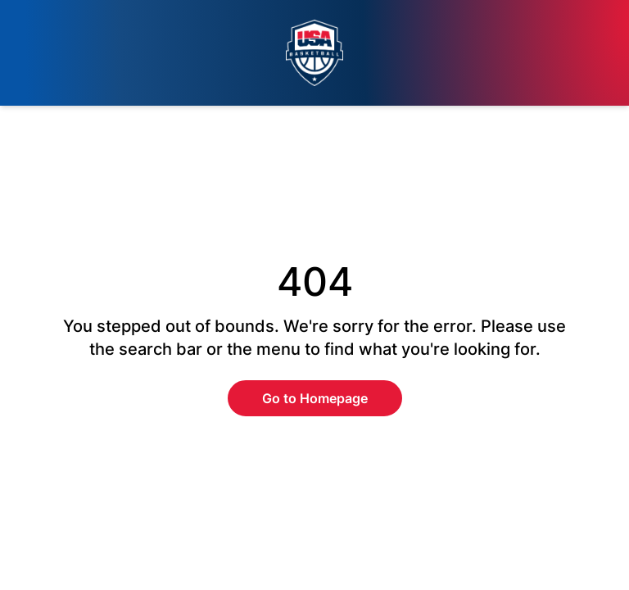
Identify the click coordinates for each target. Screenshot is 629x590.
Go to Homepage (315, 398)
